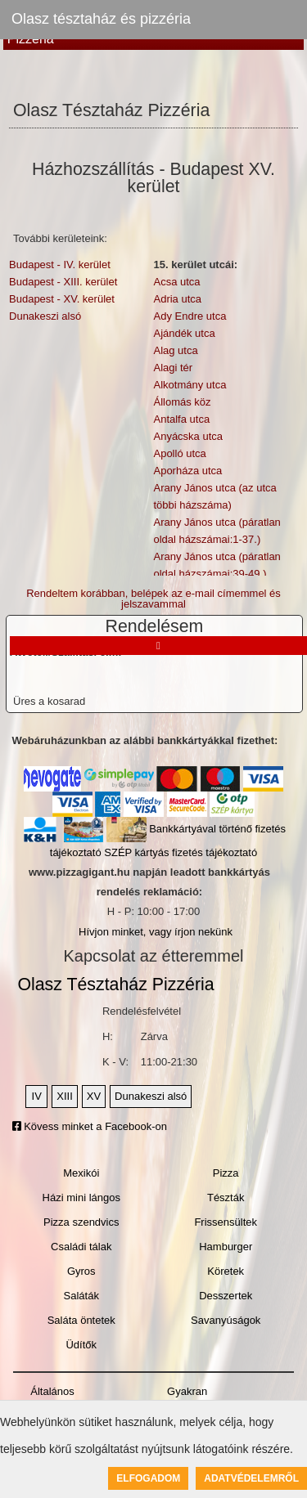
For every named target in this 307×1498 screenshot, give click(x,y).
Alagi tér (172, 367)
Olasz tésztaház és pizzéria (101, 19)
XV (94, 1096)
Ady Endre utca (189, 316)
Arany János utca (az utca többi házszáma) (214, 496)
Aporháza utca (187, 470)
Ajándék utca (183, 333)
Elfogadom (148, 1478)
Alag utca (175, 350)
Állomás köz (181, 402)
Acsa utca (176, 282)
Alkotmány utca (189, 385)
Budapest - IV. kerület (60, 264)
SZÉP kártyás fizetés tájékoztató (180, 852)
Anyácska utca (188, 436)
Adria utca (177, 299)
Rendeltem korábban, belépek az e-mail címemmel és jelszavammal (153, 598)
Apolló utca (179, 453)
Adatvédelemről (251, 1478)
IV (37, 1096)
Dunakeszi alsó (45, 316)
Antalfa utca (181, 419)
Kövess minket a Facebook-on (89, 1126)
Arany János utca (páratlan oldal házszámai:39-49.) (216, 565)
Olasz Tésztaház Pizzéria (115, 984)
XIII (64, 1096)
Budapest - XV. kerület (62, 299)
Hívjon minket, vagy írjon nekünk (156, 932)
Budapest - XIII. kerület (63, 282)
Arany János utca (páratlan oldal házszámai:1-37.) (216, 530)
